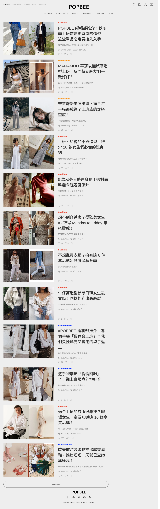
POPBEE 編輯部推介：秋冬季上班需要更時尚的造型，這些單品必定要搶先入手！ (82, 33)
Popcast (43, 4)
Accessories (65, 325)
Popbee (6, 4)
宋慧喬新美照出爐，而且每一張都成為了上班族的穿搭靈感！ (81, 109)
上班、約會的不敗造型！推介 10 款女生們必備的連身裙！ (81, 147)
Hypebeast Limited (73, 502)
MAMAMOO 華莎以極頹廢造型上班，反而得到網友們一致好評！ (83, 71)
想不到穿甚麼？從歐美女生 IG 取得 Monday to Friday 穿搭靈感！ (82, 223)
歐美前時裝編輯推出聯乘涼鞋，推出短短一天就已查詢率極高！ (81, 455)
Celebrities (64, 60)
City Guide (17, 4)
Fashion (62, 23)
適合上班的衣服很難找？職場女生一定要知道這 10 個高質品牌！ (83, 417)
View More (56, 484)
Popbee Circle (30, 4)
